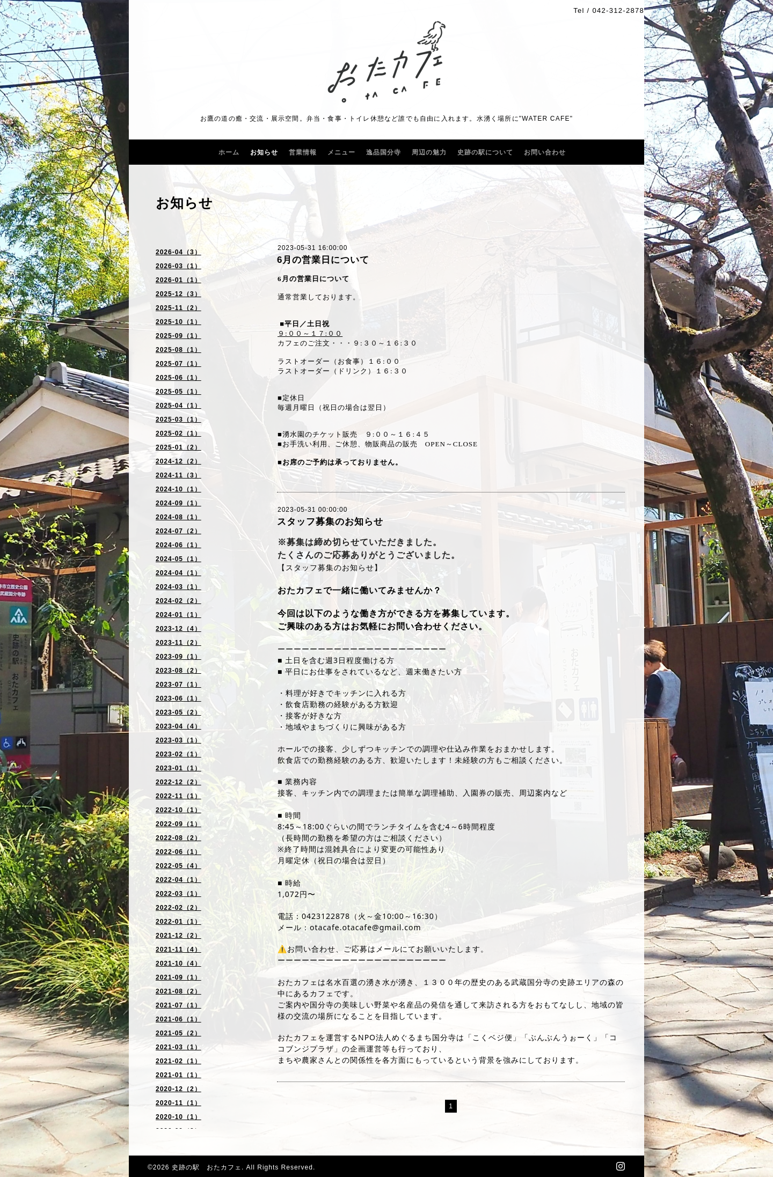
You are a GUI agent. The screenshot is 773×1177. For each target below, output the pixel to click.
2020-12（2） (178, 1089)
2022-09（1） (178, 824)
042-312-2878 (618, 10)
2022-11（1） (178, 796)
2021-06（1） (178, 1019)
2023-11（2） (178, 642)
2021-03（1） (178, 1047)
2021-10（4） (178, 963)
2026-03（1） (178, 266)
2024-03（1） (178, 587)
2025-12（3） (178, 294)
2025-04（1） (178, 405)
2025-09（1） (178, 336)
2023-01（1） (178, 768)
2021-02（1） (178, 1061)
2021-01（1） (178, 1075)
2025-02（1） (178, 433)
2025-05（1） (178, 391)
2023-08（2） (178, 670)
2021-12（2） (178, 935)
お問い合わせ (545, 152)
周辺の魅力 (429, 152)
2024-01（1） (178, 615)
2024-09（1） (178, 503)
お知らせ (264, 152)
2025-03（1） (178, 419)
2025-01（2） (178, 447)
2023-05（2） (178, 712)
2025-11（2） (178, 308)
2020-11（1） (178, 1103)
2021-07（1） (178, 1005)
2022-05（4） (178, 866)
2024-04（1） (178, 573)
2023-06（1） (178, 698)
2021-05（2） (178, 1033)
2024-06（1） (178, 545)
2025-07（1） (178, 363)
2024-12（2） (178, 461)
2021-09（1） (178, 977)
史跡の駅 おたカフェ (207, 1167)
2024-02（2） (178, 601)
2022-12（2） (178, 782)
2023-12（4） (178, 628)
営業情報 (303, 152)
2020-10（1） (178, 1117)
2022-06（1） (178, 852)
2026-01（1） (178, 280)
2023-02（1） (178, 754)
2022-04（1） (178, 880)
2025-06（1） (178, 377)
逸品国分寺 (383, 152)
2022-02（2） (178, 907)
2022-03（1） (178, 894)
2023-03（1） (178, 740)
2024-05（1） (178, 559)
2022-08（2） (178, 838)
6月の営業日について (323, 260)
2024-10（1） (178, 489)
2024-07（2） (178, 531)
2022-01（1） (178, 921)
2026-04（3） (178, 252)
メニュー (341, 152)
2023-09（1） (178, 656)
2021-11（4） (178, 949)
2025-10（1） (178, 322)
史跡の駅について (485, 152)
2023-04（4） (178, 726)
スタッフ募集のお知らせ (330, 522)
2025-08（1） (178, 350)
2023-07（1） (178, 684)
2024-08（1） (178, 517)
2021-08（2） (178, 991)
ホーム (228, 152)
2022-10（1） (178, 810)
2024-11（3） (178, 475)
